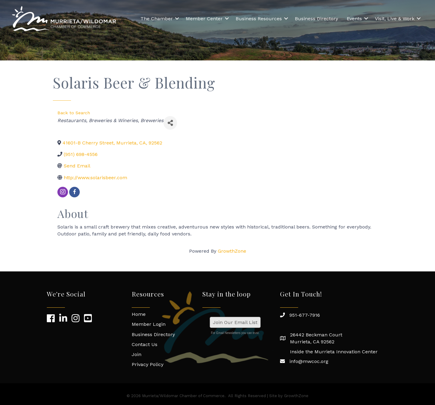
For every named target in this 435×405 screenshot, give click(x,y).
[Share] (170, 123)
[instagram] (62, 192)
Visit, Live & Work (394, 18)
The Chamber (156, 18)
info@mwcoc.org (308, 361)
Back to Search (73, 112)
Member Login (149, 324)
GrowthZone (232, 251)
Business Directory (316, 18)
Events (354, 18)
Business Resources (259, 18)
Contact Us (144, 344)
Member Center (204, 18)
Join (136, 354)
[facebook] (74, 192)
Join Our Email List (235, 322)
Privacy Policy (147, 364)
